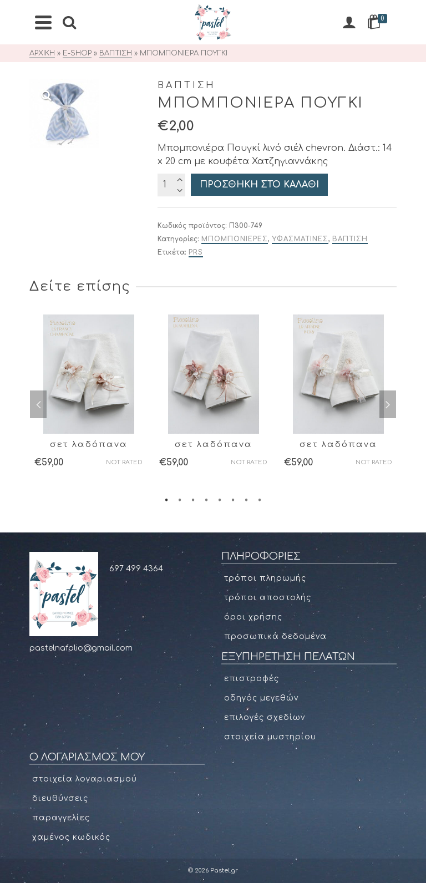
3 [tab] (193, 499)
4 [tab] (206, 499)
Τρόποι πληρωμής (265, 578)
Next (387, 404)
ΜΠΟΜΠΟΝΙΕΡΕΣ (234, 239)
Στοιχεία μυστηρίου (270, 737)
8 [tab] (259, 499)
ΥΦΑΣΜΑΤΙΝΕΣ (300, 239)
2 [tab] (179, 499)
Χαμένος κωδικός (71, 837)
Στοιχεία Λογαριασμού (84, 779)
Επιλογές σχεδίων (264, 717)
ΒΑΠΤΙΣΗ (350, 239)
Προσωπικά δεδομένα (275, 636)
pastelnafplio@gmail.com (81, 648)
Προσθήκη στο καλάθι (259, 185)
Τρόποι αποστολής (267, 597)
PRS (196, 252)
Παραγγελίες (61, 818)
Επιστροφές (251, 678)
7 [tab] (246, 499)
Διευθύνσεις (60, 798)
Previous (38, 404)
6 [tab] (233, 499)
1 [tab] (166, 499)
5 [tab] (219, 499)
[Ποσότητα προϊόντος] (171, 185)
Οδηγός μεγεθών (261, 698)
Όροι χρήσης (253, 617)
